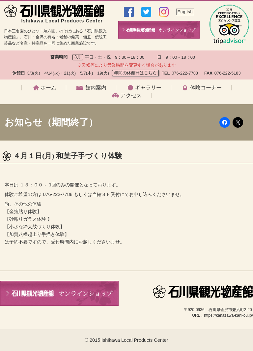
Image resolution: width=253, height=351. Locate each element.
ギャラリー (148, 87)
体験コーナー (206, 87)
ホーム (48, 87)
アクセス (131, 95)
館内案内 (95, 87)
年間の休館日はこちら (135, 72)
